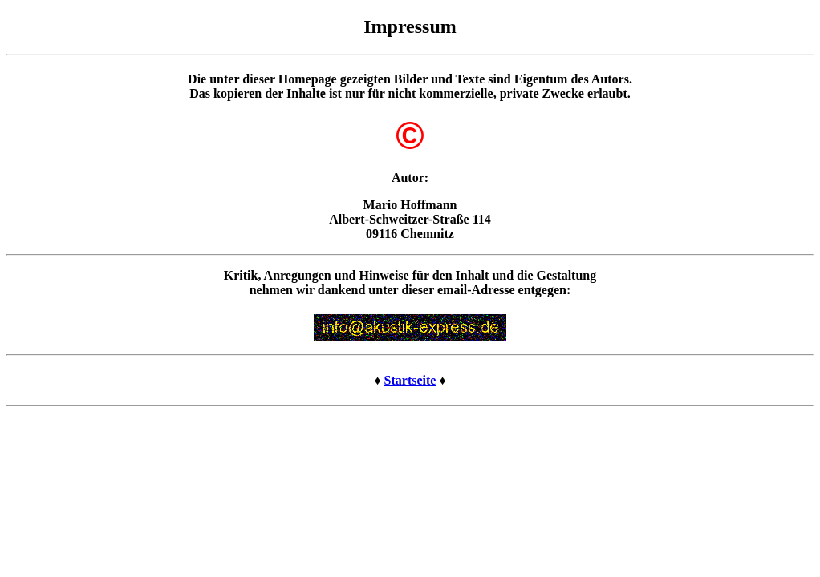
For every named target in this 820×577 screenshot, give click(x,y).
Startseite (410, 380)
